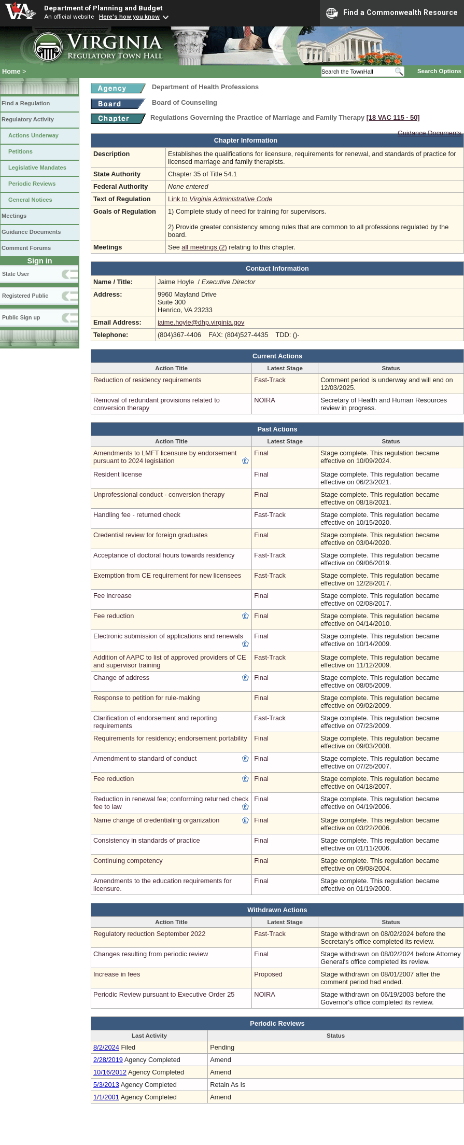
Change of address (121, 677)
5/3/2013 (106, 1084)
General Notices (30, 200)
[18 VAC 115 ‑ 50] (393, 117)
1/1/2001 (106, 1097)
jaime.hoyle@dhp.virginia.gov (201, 322)
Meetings (14, 216)
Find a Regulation (26, 103)
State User (15, 274)
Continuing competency (128, 860)
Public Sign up (21, 317)
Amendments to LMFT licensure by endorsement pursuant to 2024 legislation (164, 457)
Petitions (20, 151)
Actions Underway (33, 135)
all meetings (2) (204, 247)
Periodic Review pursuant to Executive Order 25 (163, 994)
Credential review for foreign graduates (150, 535)
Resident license (117, 474)
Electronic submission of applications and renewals (168, 636)
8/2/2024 (106, 1047)
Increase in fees (116, 974)
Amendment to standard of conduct (144, 758)
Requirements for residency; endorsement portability (170, 738)
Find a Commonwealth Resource (392, 13)
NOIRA (264, 400)
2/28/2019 (108, 1060)
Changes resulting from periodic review (150, 954)
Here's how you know (129, 16)
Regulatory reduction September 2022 (149, 934)
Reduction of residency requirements (147, 380)
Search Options (439, 71)
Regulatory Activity (28, 119)
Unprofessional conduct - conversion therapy (158, 494)
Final (261, 453)
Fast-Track (270, 380)
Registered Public (25, 295)
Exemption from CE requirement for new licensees (167, 575)
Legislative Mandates (37, 167)
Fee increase (112, 595)
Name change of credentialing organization (156, 820)
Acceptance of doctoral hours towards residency (163, 555)
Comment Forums (26, 248)
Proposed (268, 974)
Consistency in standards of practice (146, 840)
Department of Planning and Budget (103, 8)
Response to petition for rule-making (146, 698)
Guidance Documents (31, 232)
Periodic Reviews (32, 183)
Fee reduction (113, 616)
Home (11, 71)
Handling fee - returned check (136, 515)
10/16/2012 (109, 1072)
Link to (220, 199)
